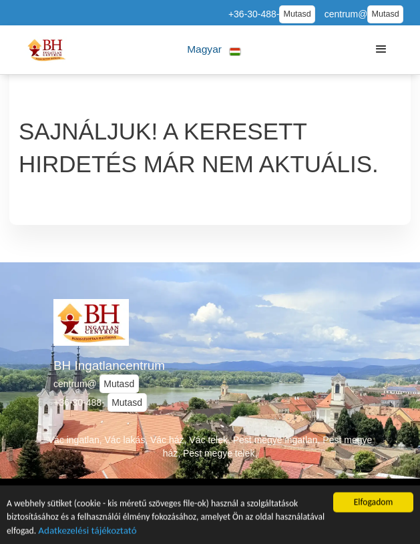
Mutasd (296, 14)
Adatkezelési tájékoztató (87, 531)
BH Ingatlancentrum (109, 365)
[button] (214, 50)
